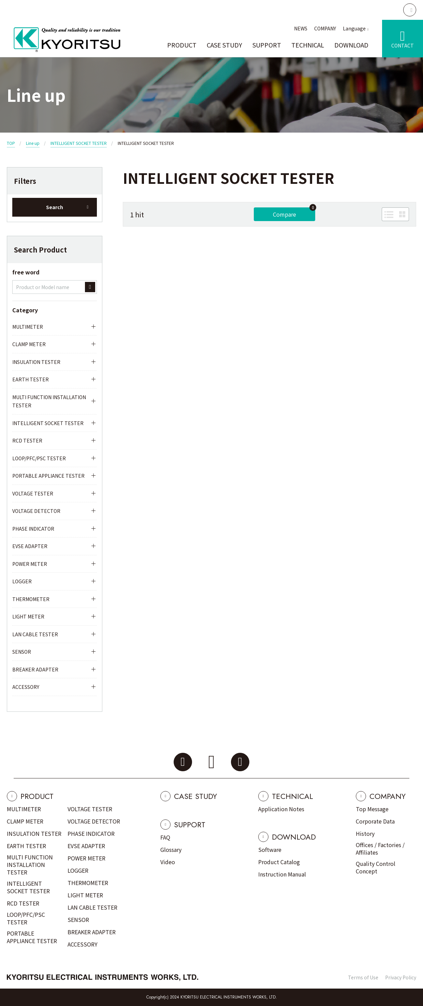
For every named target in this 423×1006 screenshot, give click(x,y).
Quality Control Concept (375, 867)
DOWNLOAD (351, 44)
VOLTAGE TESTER (32, 493)
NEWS (300, 28)
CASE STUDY (224, 44)
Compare (284, 214)
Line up (33, 143)
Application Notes (281, 809)
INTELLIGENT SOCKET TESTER (78, 143)
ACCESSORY (25, 686)
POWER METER (29, 563)
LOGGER (22, 581)
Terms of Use (363, 977)
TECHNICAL (307, 44)
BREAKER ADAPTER (35, 669)
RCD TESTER (27, 440)
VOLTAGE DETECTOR (36, 510)
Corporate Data (375, 821)
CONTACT (402, 45)
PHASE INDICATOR (33, 528)
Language (354, 28)
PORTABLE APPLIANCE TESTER (48, 475)
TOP (11, 143)
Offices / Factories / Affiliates (380, 848)
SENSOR (21, 651)
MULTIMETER (27, 326)
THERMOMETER (30, 599)
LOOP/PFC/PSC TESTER (39, 458)
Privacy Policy (400, 977)
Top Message (372, 809)
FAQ (165, 837)
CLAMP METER (29, 344)
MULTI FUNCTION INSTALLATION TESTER (49, 401)
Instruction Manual (282, 874)
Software (269, 849)
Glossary (170, 849)
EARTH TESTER (30, 379)
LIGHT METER (28, 616)
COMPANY (325, 28)
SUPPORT (266, 44)
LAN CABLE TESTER (35, 634)
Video (167, 862)
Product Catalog (279, 862)
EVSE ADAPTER (29, 546)
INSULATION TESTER (36, 361)
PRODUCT (181, 44)
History (365, 833)
